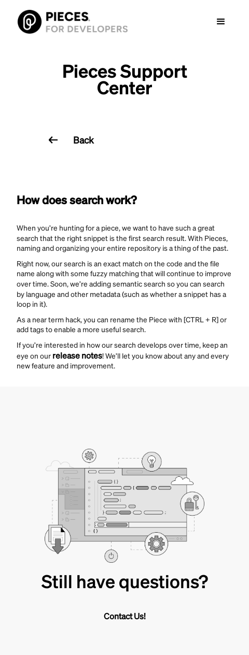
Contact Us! (125, 615)
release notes (77, 355)
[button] (221, 21)
